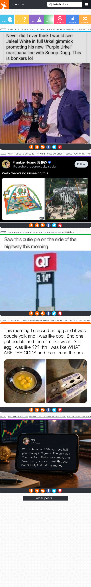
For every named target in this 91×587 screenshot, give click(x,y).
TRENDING (72, 19)
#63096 (3, 29)
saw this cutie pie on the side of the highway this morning (36, 232)
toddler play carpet (75, 154)
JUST (18, 4)
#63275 (3, 232)
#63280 (3, 154)
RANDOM (84, 19)
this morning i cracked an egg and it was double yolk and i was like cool (43, 320)
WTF (21, 20)
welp (10, 154)
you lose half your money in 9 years (47, 417)
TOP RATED (60, 19)
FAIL (36, 20)
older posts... (45, 498)
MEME (6, 20)
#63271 (3, 320)
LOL (50, 20)
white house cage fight (51, 154)
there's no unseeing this (26, 154)
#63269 (3, 417)
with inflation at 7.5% (18, 417)
